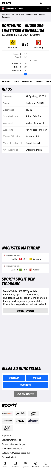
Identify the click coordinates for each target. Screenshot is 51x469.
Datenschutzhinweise (11, 439)
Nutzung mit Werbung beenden (16, 453)
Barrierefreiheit (9, 457)
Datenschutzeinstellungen (13, 444)
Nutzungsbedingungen (12, 448)
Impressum (7, 435)
